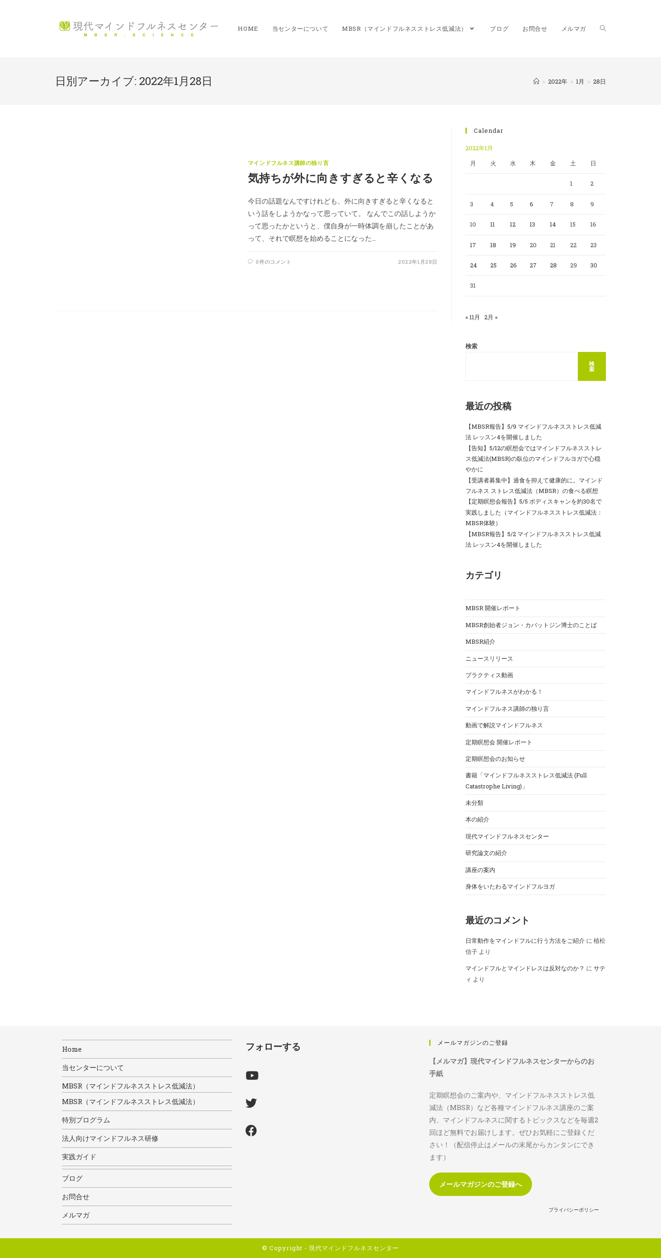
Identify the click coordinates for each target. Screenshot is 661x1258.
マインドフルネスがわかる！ (504, 691)
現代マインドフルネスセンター (507, 836)
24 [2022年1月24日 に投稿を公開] (473, 265)
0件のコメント (273, 261)
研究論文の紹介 (486, 853)
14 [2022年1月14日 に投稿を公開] (553, 224)
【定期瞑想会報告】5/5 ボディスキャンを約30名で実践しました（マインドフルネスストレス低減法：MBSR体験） (534, 512)
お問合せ (76, 1196)
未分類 (474, 803)
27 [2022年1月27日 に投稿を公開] (533, 265)
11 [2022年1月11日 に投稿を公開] (492, 224)
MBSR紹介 (480, 641)
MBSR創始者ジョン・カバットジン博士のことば (531, 625)
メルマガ (76, 1214)
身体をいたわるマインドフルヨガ (510, 886)
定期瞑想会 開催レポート (498, 742)
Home (72, 1049)
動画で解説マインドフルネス (504, 725)
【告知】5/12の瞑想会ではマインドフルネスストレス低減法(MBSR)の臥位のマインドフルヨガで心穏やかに (533, 459)
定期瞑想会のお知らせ (495, 758)
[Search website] (603, 28)
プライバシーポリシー (574, 1209)
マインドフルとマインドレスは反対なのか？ (525, 968)
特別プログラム (86, 1119)
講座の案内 (480, 870)
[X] (251, 1103)
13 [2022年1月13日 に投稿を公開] (532, 224)
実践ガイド (79, 1156)
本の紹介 (477, 819)
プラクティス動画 (489, 675)
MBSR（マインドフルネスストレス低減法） (130, 1085)
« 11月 (472, 317)
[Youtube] (252, 1075)
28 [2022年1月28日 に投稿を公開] (553, 265)
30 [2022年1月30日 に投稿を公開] (593, 265)
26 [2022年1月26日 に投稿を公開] (513, 265)
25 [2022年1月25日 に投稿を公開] (493, 265)
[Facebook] (251, 1130)
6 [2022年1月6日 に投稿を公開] (531, 204)
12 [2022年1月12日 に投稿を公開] (512, 224)
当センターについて (93, 1067)
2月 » (491, 317)
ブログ (72, 1178)
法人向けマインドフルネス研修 (110, 1138)
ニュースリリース (489, 658)
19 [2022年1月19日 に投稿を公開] (513, 245)
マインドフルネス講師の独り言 (288, 162)
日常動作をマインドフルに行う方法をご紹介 (525, 940)
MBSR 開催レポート (493, 608)
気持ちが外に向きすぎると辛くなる (341, 177)
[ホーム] (536, 81)
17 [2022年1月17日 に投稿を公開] (473, 245)
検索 (471, 346)
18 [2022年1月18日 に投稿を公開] (493, 245)
